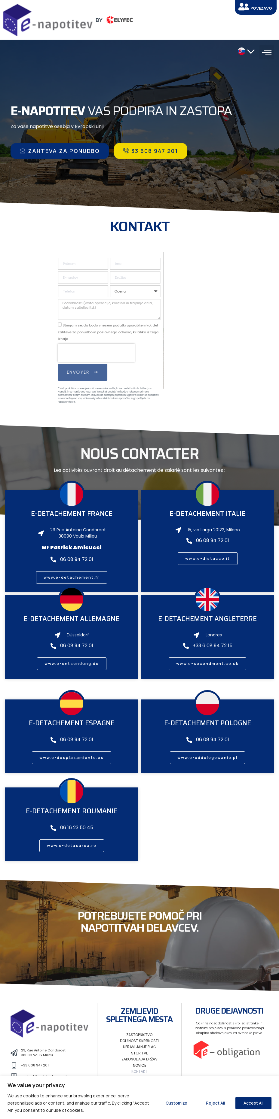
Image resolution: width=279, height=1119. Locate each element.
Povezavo (261, 8)
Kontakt (139, 1071)
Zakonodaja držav (139, 1059)
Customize (176, 1103)
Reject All (215, 1103)
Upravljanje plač (139, 1046)
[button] (266, 52)
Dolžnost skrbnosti (139, 1040)
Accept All (253, 1103)
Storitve (139, 1053)
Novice (139, 1065)
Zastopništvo (139, 1034)
